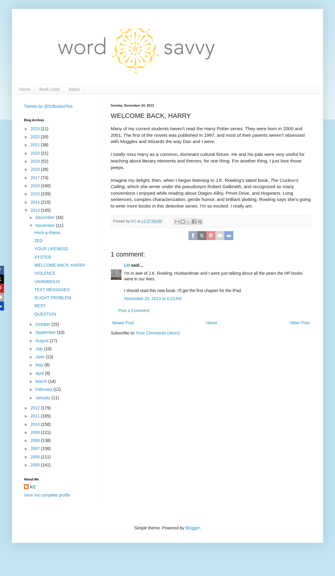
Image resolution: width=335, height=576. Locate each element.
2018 (36, 169)
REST (39, 305)
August (42, 340)
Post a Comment (133, 310)
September (46, 332)
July (39, 348)
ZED (38, 240)
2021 (36, 144)
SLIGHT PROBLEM (52, 297)
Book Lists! (49, 89)
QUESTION (45, 314)
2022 (36, 136)
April (40, 373)
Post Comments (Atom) (158, 333)
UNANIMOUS (47, 281)
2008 (36, 440)
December (45, 217)
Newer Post (123, 322)
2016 (36, 185)
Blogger (192, 528)
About (74, 89)
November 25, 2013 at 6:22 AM (153, 298)
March (41, 381)
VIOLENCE (45, 273)
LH (127, 265)
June (40, 356)
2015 (36, 193)
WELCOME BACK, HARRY (60, 265)
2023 (36, 128)
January (43, 397)
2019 (36, 161)
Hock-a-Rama (47, 232)
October (43, 324)
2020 (36, 153)
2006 (36, 456)
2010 (36, 424)
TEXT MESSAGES (52, 289)
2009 (36, 432)
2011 (36, 416)
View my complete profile (47, 495)
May (39, 365)
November (45, 225)
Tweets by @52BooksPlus (48, 106)
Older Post (300, 322)
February (44, 389)
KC (33, 487)
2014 (36, 202)
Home (24, 89)
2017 (36, 177)
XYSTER (42, 257)
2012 (36, 407)
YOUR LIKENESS (51, 248)
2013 (36, 210)
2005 (36, 465)
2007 (36, 448)
